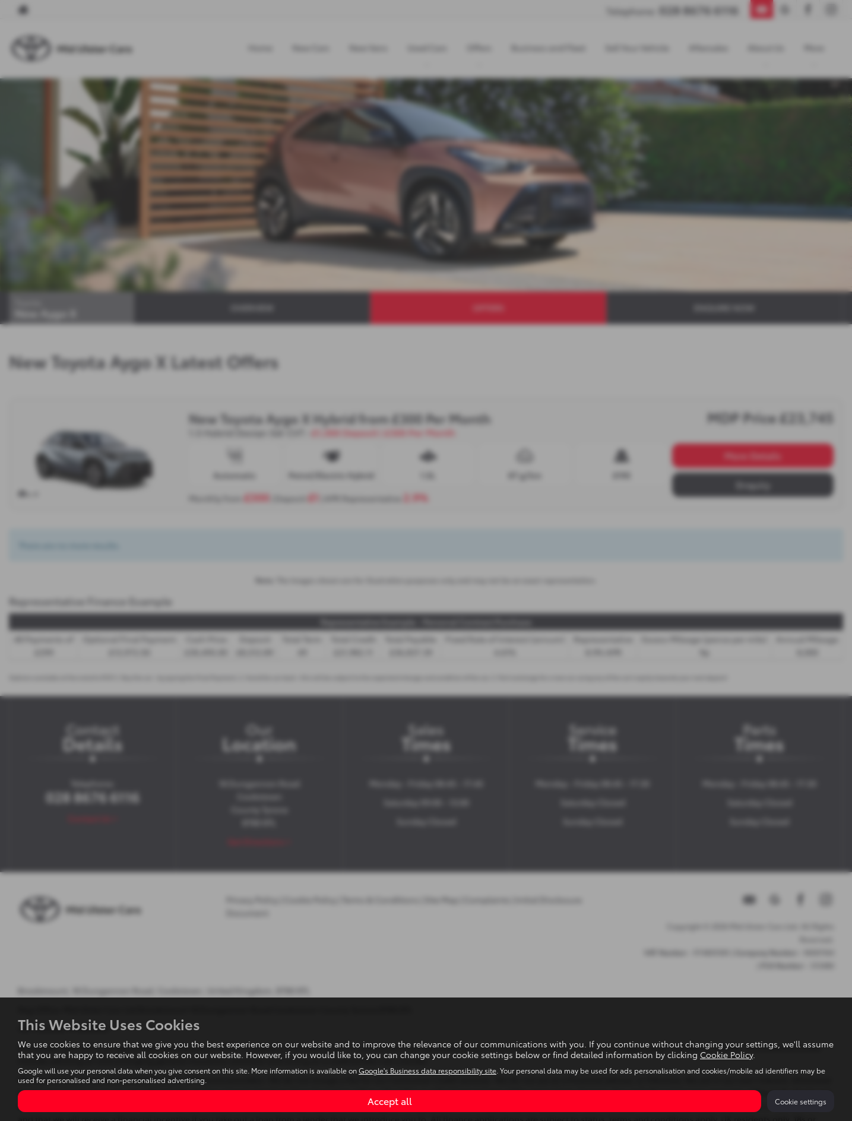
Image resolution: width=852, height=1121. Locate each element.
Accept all (390, 1100)
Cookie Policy (726, 1054)
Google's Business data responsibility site (427, 1070)
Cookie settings (800, 1101)
